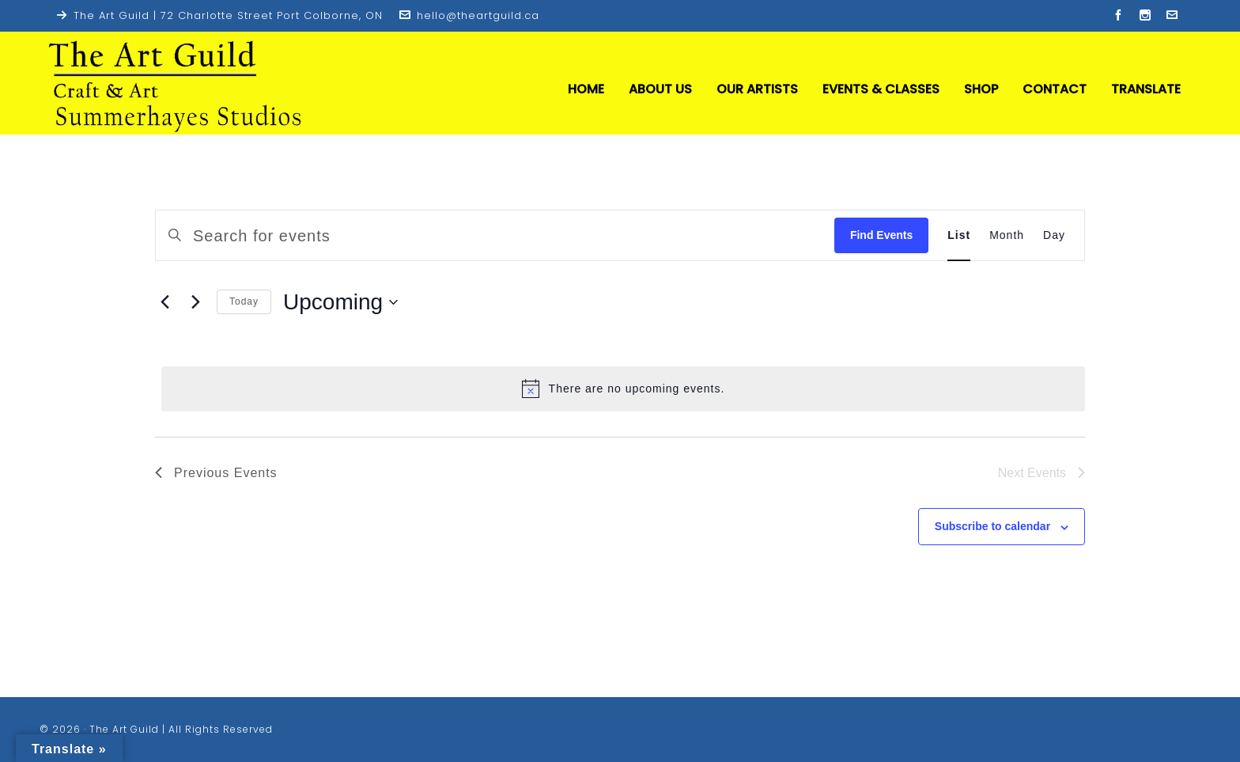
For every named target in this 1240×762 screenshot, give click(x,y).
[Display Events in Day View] (1054, 235)
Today (244, 301)
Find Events (881, 235)
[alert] (623, 388)
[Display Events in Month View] (1006, 235)
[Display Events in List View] (958, 235)
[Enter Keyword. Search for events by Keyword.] (522, 235)
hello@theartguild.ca (469, 15)
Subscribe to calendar (992, 526)
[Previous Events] (164, 302)
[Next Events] (195, 302)
